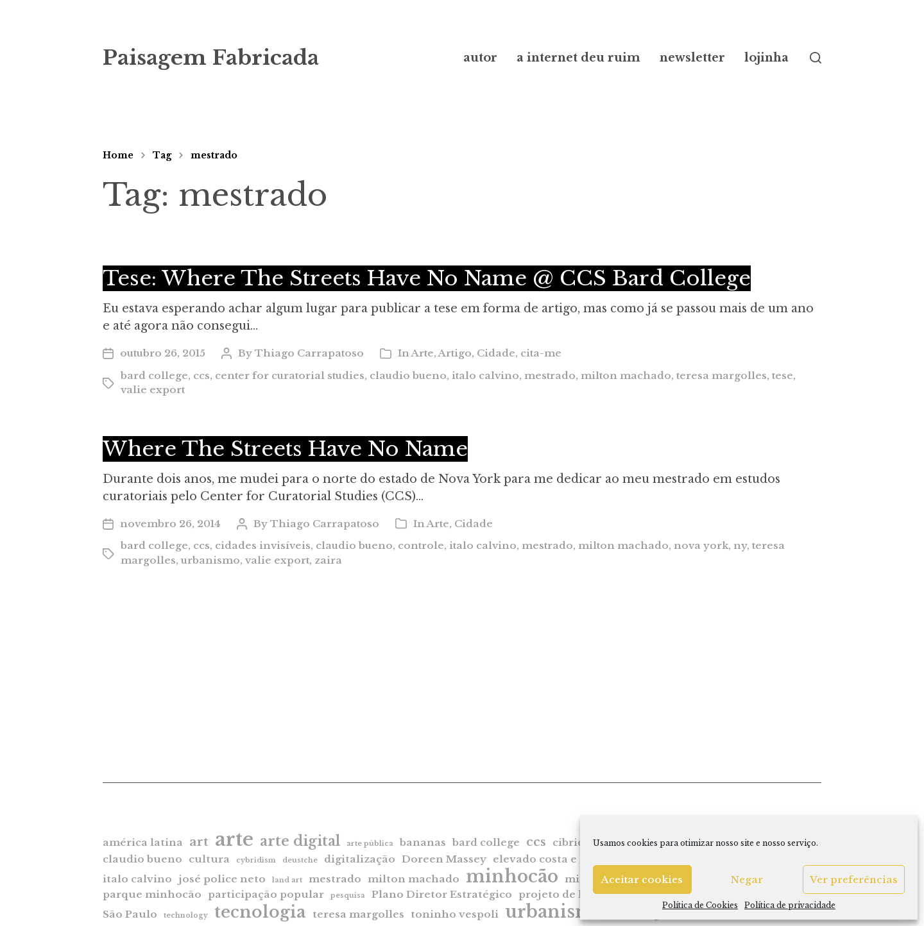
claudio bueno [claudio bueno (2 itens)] (142, 859)
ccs (201, 375)
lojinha (766, 57)
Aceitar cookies (642, 879)
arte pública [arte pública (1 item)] (369, 843)
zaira (328, 560)
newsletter (692, 57)
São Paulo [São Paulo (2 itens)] (130, 914)
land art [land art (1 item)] (287, 880)
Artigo (455, 353)
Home (118, 155)
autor (480, 57)
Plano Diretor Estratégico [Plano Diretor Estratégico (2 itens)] (442, 894)
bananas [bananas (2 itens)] (423, 842)
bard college (154, 375)
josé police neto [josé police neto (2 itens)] (222, 879)
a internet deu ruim (578, 57)
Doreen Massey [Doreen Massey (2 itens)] (444, 859)
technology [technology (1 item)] (186, 915)
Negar (747, 879)
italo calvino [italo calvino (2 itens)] (137, 879)
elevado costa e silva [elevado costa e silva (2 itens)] (549, 859)
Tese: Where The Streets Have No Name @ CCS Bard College (427, 278)
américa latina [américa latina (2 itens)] (143, 842)
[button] (815, 58)
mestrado (214, 155)
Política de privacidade (789, 905)
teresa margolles (721, 375)
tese (782, 375)
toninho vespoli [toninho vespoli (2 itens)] (455, 914)
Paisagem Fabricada (211, 57)
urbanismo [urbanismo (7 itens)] (555, 911)
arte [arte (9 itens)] (234, 839)
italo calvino (485, 375)
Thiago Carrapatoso (309, 353)
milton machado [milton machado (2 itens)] (413, 879)
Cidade (496, 353)
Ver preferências (854, 879)
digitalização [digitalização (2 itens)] (359, 859)
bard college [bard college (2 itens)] (486, 842)
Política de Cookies (700, 905)
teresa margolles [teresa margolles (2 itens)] (358, 914)
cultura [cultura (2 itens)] (209, 859)
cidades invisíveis (263, 545)
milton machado (626, 375)
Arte (422, 353)
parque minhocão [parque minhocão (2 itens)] (152, 894)
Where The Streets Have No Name (285, 449)
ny (740, 545)
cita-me (540, 353)
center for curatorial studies (289, 375)
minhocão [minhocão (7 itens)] (512, 876)
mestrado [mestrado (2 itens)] (335, 879)
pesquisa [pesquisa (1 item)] (347, 895)
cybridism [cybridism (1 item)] (256, 860)
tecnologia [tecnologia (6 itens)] (260, 912)
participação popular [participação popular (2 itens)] (266, 894)
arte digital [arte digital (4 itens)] (300, 841)
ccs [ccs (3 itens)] (536, 841)
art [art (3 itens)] (199, 841)
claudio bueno (408, 375)
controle (421, 545)
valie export (153, 389)
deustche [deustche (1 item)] (300, 860)
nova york (701, 545)
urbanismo (210, 560)
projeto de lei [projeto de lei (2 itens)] (555, 894)
